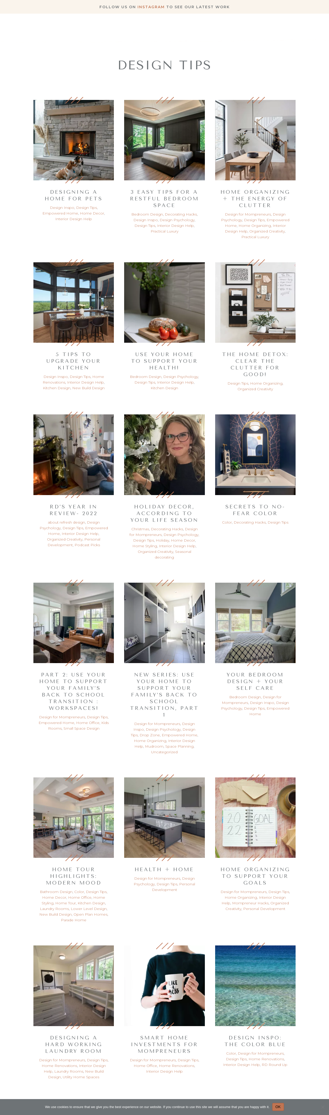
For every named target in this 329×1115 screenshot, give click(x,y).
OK (278, 1107)
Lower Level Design (89, 908)
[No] (322, 1107)
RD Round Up (274, 1064)
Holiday (162, 540)
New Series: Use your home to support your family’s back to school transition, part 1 (164, 695)
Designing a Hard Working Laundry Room (73, 1044)
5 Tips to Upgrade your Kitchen (73, 361)
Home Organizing (255, 225)
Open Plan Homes (90, 914)
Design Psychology (177, 220)
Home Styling (144, 546)
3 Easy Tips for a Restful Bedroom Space (164, 198)
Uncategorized (164, 752)
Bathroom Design (56, 891)
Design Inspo (62, 207)
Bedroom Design (147, 214)
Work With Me (290, 28)
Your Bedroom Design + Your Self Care (255, 681)
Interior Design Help (73, 219)
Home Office (87, 722)
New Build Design (88, 388)
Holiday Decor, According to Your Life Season (164, 513)
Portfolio (222, 28)
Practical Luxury (164, 231)
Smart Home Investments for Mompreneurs (164, 1044)
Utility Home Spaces (81, 1077)
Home (165, 28)
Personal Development (264, 908)
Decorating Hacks (181, 214)
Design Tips (86, 207)
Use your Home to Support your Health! (164, 361)
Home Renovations (59, 1065)
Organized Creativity (267, 231)
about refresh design (66, 522)
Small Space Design (81, 728)
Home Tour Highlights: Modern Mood (74, 876)
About (190, 28)
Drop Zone (150, 735)
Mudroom (154, 746)
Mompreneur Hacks (250, 903)
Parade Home (73, 920)
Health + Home (164, 869)
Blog (253, 28)
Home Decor (92, 213)
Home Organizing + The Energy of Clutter (255, 198)
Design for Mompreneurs (248, 214)
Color (227, 522)
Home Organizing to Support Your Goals (255, 876)
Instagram (151, 7)
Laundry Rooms (54, 908)
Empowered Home (60, 213)
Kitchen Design (56, 388)
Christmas (140, 529)
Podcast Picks (87, 545)
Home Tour (65, 903)
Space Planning (179, 746)
